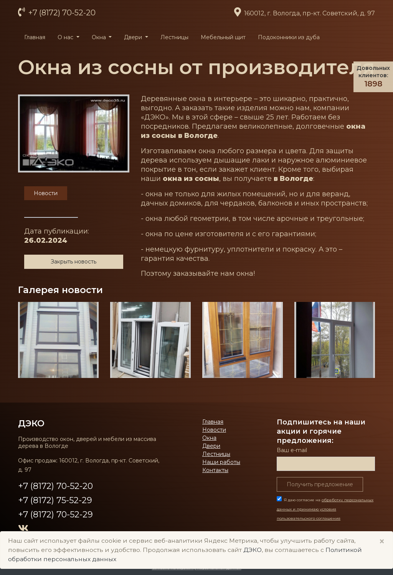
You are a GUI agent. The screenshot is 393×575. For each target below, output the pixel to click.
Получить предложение (320, 484)
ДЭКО (31, 423)
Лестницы (174, 37)
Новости (214, 429)
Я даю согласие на (325, 509)
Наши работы (221, 462)
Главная (34, 37)
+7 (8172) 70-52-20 (61, 12)
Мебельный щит (223, 37)
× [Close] (382, 541)
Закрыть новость (73, 261)
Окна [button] (99, 37)
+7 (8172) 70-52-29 (55, 514)
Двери (211, 445)
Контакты (215, 470)
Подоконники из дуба (289, 37)
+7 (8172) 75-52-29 (55, 500)
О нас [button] (66, 37)
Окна (209, 437)
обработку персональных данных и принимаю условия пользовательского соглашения (325, 509)
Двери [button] (134, 37)
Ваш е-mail (292, 450)
